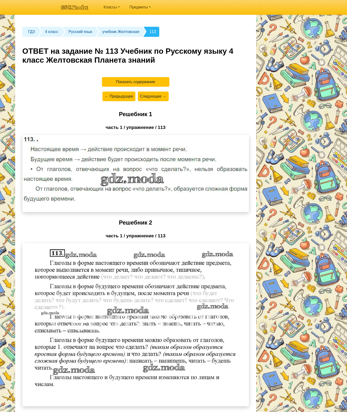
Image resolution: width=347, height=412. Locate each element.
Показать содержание (135, 82)
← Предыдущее (119, 96)
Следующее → (153, 96)
